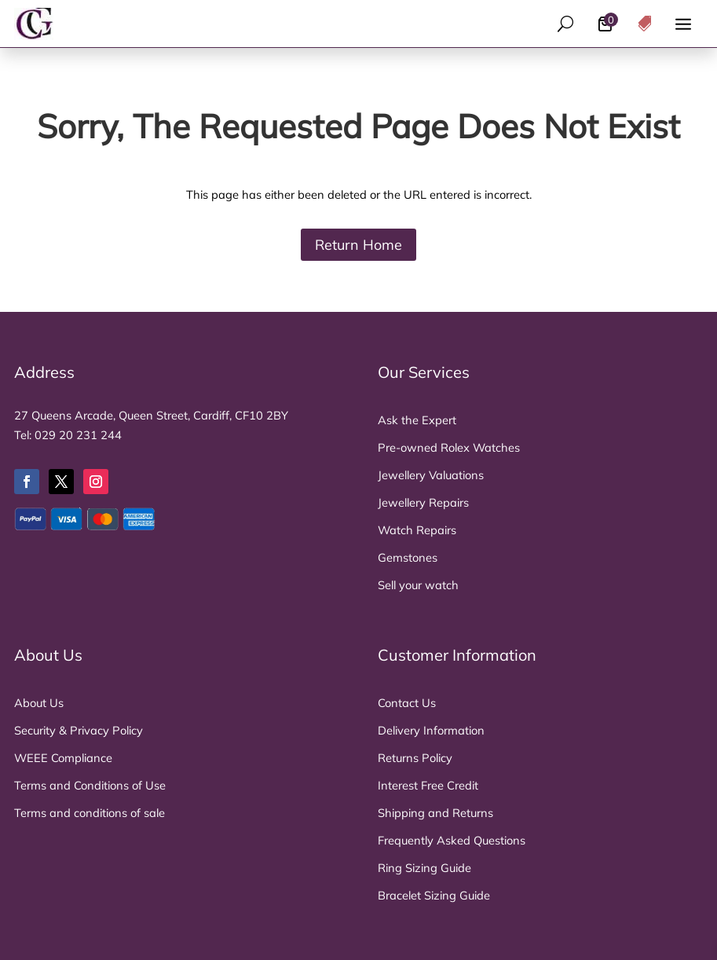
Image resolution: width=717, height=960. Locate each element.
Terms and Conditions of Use (90, 785)
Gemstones (407, 557)
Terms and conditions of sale (89, 812)
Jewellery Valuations (431, 474)
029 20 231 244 (78, 434)
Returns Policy (415, 757)
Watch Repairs (417, 529)
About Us (39, 702)
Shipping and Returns (435, 812)
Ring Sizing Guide (424, 867)
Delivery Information (431, 730)
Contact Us (407, 702)
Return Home (358, 244)
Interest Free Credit (428, 785)
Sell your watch (418, 584)
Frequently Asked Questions (451, 840)
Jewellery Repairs (423, 502)
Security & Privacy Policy (78, 730)
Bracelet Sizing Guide (434, 895)
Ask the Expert (417, 419)
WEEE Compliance (63, 757)
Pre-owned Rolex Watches (449, 447)
